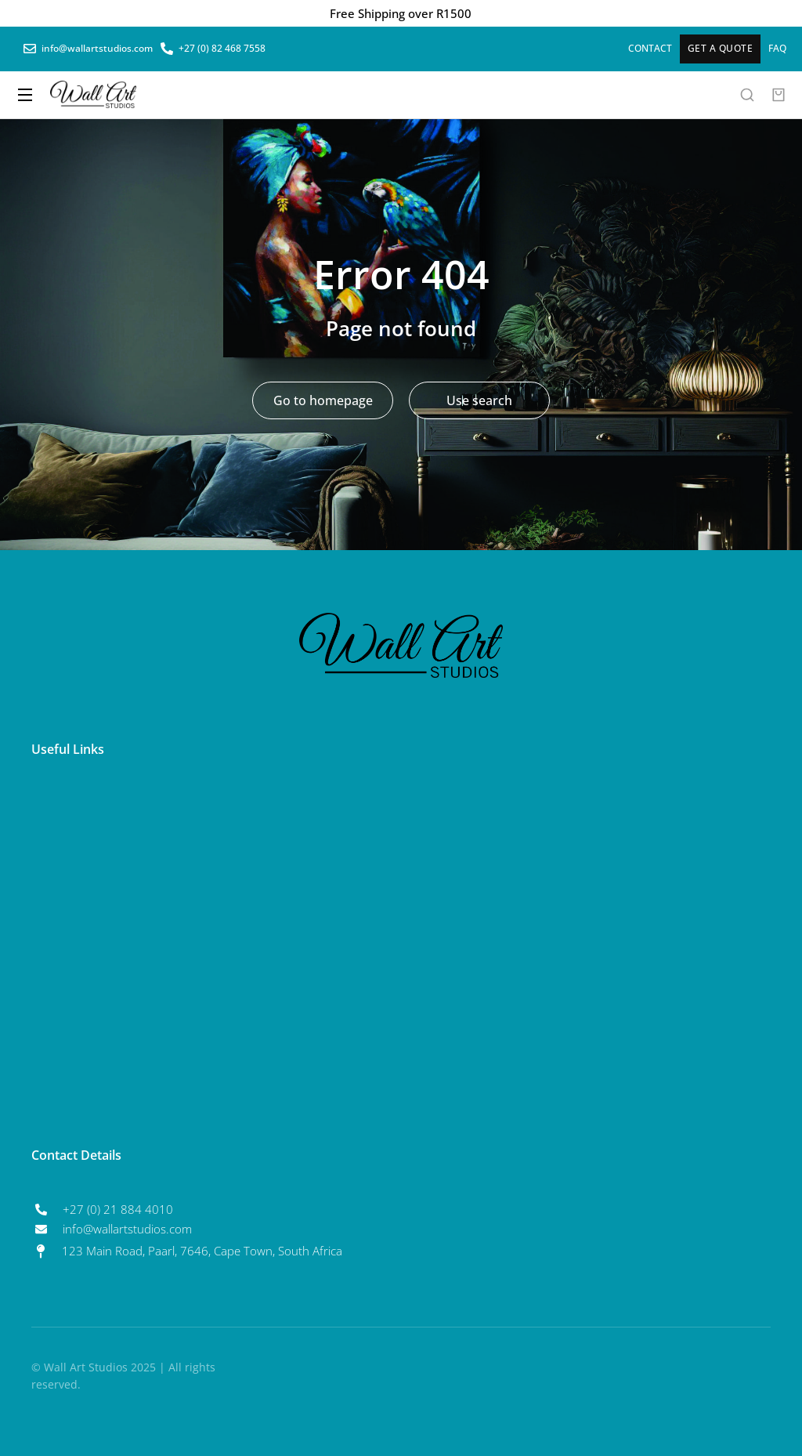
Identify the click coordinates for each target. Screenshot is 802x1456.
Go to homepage (323, 400)
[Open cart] (778, 95)
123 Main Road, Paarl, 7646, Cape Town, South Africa (202, 1251)
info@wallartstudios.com (127, 1229)
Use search (479, 400)
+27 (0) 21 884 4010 (118, 1209)
